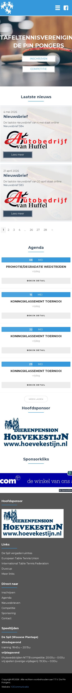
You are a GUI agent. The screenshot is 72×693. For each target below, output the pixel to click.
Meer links (8, 573)
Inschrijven (8, 592)
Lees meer (17, 154)
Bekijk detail (36, 281)
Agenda (6, 597)
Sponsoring (9, 613)
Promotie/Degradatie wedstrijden (36, 267)
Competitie (8, 608)
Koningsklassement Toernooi (36, 301)
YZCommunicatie (20, 686)
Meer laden (36, 399)
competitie (38, 69)
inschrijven (38, 58)
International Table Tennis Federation (25, 563)
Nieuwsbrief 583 (13, 185)
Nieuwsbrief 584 (13, 126)
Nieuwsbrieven (11, 602)
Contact (7, 618)
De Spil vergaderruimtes (17, 553)
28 (45, 229)
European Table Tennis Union (20, 558)
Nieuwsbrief (15, 116)
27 (38, 229)
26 (31, 229)
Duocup (7, 568)
